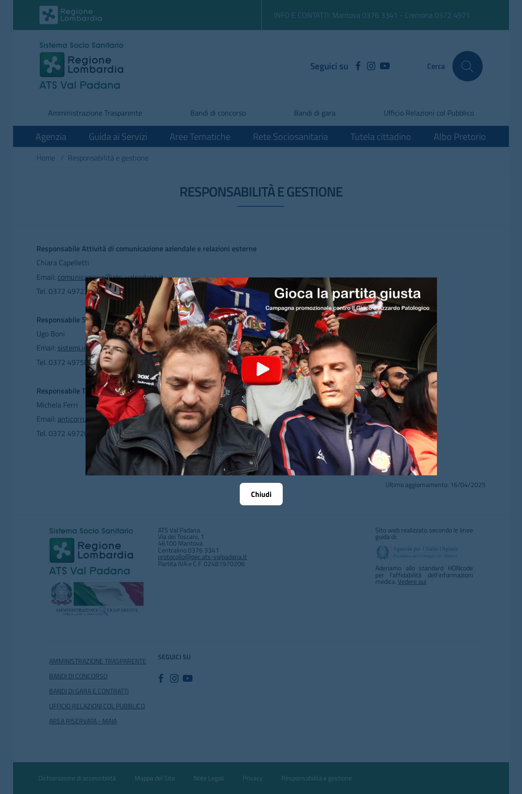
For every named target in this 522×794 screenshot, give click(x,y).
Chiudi (261, 494)
